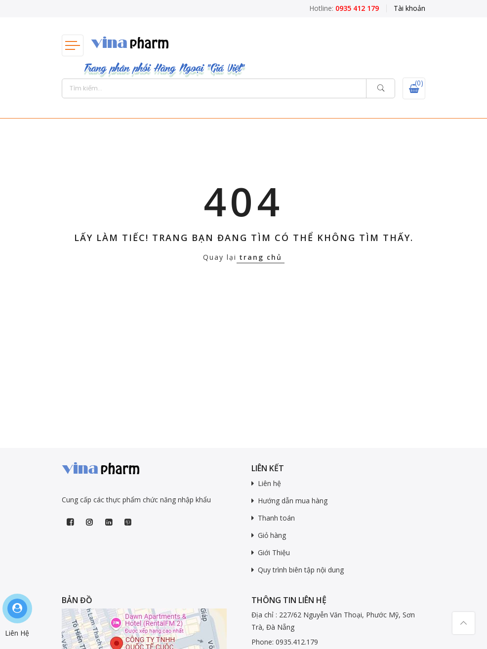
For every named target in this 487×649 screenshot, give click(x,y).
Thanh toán (276, 518)
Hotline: (344, 8)
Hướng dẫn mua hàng (292, 500)
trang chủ (260, 257)
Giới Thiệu (274, 552)
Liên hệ (269, 483)
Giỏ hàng (272, 535)
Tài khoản (409, 8)
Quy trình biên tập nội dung (301, 569)
